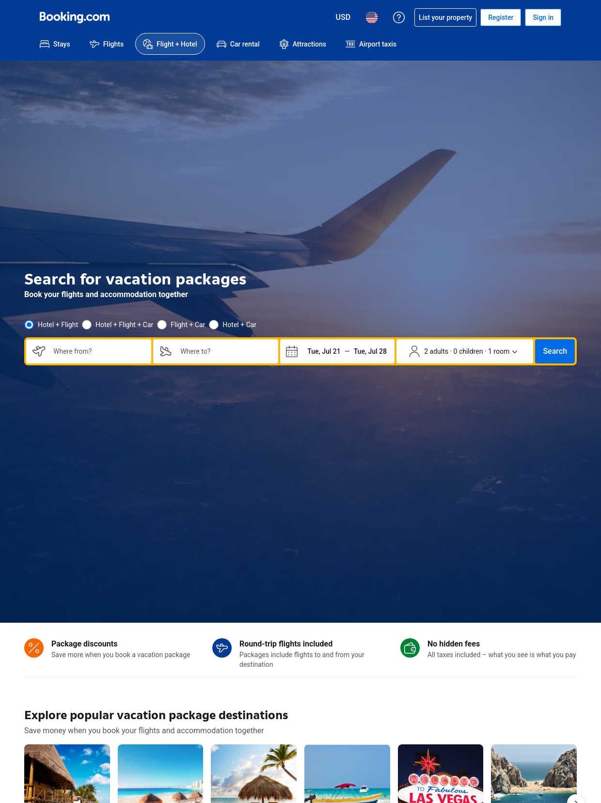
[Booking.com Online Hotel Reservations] (75, 17)
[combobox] (98, 351)
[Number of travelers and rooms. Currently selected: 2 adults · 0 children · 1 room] (463, 351)
